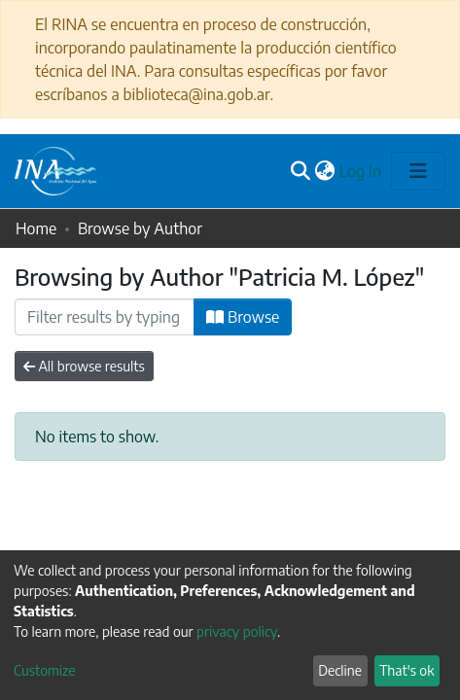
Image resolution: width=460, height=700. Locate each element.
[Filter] (105, 316)
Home (36, 228)
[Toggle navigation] (418, 171)
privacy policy (236, 631)
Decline (340, 670)
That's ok (406, 670)
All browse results (84, 366)
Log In (361, 171)
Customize (45, 670)
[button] (325, 171)
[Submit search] (301, 171)
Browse (242, 317)
